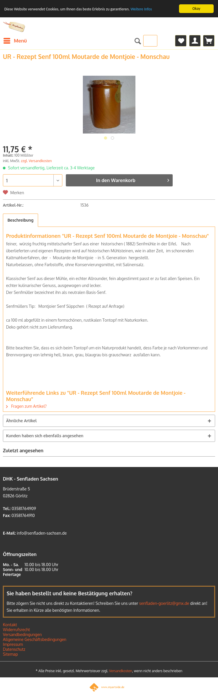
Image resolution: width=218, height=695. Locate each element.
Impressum (13, 644)
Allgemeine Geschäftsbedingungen (34, 639)
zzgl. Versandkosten (36, 161)
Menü (15, 40)
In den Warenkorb (132, 179)
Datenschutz (14, 649)
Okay (196, 8)
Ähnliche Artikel (21, 420)
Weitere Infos (141, 9)
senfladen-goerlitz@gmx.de (164, 603)
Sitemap (10, 654)
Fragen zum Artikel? (26, 406)
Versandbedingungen (22, 634)
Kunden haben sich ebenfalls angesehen (44, 435)
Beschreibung (20, 220)
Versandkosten (120, 671)
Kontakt (10, 624)
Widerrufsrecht (16, 629)
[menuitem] (15, 41)
